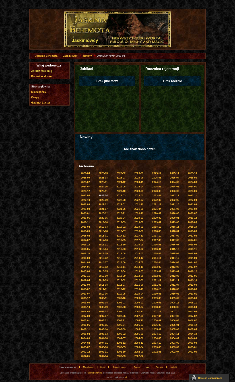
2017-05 (121, 240)
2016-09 (138, 244)
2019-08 (138, 222)
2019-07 (156, 222)
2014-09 (192, 258)
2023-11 (103, 191)
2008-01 (121, 311)
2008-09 (103, 307)
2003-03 (156, 347)
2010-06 (103, 293)
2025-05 (156, 177)
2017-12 (121, 235)
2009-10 (121, 298)
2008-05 (174, 307)
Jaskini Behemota (94, 373)
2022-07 (138, 200)
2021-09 (192, 204)
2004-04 (174, 338)
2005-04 (85, 333)
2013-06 (85, 271)
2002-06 (192, 351)
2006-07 (192, 320)
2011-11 (174, 280)
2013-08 (174, 267)
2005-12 (192, 325)
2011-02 (85, 289)
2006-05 (103, 325)
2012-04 (85, 280)
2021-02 (192, 209)
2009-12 (85, 298)
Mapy (148, 367)
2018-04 (174, 231)
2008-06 (156, 307)
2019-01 (138, 226)
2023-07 (174, 191)
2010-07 (85, 293)
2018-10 (192, 226)
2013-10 (138, 267)
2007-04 (156, 316)
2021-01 (85, 213)
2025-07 (121, 177)
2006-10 (138, 320)
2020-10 (138, 213)
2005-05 (192, 329)
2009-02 (138, 302)
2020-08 (174, 213)
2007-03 (174, 316)
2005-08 (138, 329)
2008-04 (192, 307)
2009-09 (138, 298)
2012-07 (156, 275)
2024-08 (192, 182)
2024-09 (174, 182)
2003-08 (192, 342)
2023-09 (138, 191)
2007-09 (192, 311)
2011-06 (138, 284)
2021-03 (174, 209)
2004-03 (192, 338)
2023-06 (192, 191)
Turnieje (159, 367)
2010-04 (138, 293)
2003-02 (174, 347)
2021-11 (156, 204)
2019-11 (85, 222)
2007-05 (138, 316)
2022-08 (121, 200)
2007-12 (138, 311)
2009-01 (156, 302)
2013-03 (138, 271)
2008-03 (85, 311)
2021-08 (85, 209)
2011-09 (85, 284)
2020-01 (174, 217)
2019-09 (121, 222)
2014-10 (174, 258)
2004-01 (103, 342)
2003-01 (192, 347)
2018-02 (85, 235)
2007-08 (85, 316)
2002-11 (103, 351)
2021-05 (138, 209)
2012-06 (174, 275)
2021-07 (103, 209)
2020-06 (85, 217)
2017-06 (103, 240)
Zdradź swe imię (41, 71)
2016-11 (103, 244)
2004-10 (192, 333)
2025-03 (192, 177)
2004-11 (174, 333)
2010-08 (192, 289)
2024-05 (121, 186)
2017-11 (138, 235)
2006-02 (156, 325)
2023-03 (121, 195)
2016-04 (103, 249)
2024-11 (138, 182)
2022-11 (192, 195)
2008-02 (103, 311)
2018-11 (174, 226)
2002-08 (156, 351)
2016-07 (174, 244)
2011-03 (192, 284)
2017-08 (192, 235)
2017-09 (174, 235)
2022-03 (85, 204)
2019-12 (192, 217)
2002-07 (174, 351)
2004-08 (103, 338)
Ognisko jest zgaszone (210, 378)
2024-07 (85, 186)
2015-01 (121, 258)
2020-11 (121, 213)
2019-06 (174, 222)
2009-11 (103, 298)
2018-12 (156, 226)
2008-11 (192, 302)
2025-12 (156, 173)
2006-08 (174, 320)
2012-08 (138, 275)
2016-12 (85, 244)
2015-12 (174, 249)
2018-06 (138, 231)
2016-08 (156, 244)
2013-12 (103, 267)
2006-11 (121, 320)
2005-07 (156, 329)
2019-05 (192, 222)
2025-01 (103, 182)
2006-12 (103, 320)
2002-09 (138, 351)
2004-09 (85, 338)
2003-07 (85, 347)
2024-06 (103, 186)
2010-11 (138, 289)
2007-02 (192, 316)
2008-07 (138, 307)
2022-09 (103, 200)
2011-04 (174, 284)
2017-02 (174, 240)
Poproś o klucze (41, 76)
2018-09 (85, 231)
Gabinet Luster (40, 102)
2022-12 (174, 195)
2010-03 (156, 293)
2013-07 (192, 267)
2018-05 (156, 231)
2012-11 (85, 275)
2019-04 (85, 226)
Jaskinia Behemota (46, 55)
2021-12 (138, 204)
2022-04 (192, 200)
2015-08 (121, 253)
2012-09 (121, 275)
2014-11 (156, 258)
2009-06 (192, 298)
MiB (126, 377)
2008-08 (121, 307)
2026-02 (121, 173)
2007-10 (174, 311)
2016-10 (121, 244)
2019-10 (103, 222)
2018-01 (103, 235)
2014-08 (85, 262)
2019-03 (103, 226)
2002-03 (121, 356)
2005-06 (174, 329)
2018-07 (121, 231)
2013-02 (156, 271)
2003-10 (156, 342)
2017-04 (138, 240)
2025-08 (103, 177)
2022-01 (121, 204)
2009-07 (174, 298)
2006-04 (121, 325)
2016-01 (156, 249)
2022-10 (85, 200)
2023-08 (156, 191)
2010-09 (174, 289)
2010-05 (121, 293)
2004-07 (121, 338)
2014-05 (138, 262)
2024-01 (192, 186)
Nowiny (87, 55)
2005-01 (138, 333)
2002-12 (85, 351)
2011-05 (156, 284)
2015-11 (192, 249)
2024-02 (174, 186)
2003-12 (121, 342)
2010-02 (174, 293)
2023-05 (85, 195)
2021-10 (174, 204)
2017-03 (156, 240)
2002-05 (85, 356)
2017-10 (156, 235)
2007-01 (85, 320)
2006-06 (85, 325)
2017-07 (85, 240)
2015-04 (192, 253)
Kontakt (173, 367)
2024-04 (138, 186)
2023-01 (156, 195)
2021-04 (156, 209)
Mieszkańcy (38, 91)
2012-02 (121, 280)
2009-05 (85, 302)
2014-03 (174, 262)
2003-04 (138, 347)
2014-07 (103, 262)
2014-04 (156, 262)
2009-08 (156, 298)
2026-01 (138, 173)
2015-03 (85, 258)
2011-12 (156, 280)
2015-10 (85, 253)
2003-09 (174, 342)
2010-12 (121, 289)
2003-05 (121, 347)
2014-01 (85, 267)
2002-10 (121, 351)
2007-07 (103, 316)
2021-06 (121, 209)
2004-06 (138, 338)
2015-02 (103, 258)
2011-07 (121, 284)
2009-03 (121, 302)
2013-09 (156, 267)
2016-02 (138, 249)
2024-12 (121, 182)
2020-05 (103, 217)
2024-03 (156, 186)
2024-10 (156, 182)
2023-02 (138, 195)
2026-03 (103, 173)
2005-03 (103, 333)
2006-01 (174, 325)
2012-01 (138, 280)
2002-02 (138, 356)
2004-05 (156, 338)
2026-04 (85, 173)
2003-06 (103, 347)
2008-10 (85, 307)
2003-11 (138, 342)
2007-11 (156, 311)
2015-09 (103, 253)
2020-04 (121, 217)
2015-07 (138, 253)
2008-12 (174, 302)
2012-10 (103, 275)
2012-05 (192, 275)
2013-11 (121, 267)
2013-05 (103, 271)
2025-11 (174, 173)
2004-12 (156, 333)
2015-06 (156, 253)
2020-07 (192, 213)
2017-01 (192, 240)
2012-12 (192, 271)
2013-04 (121, 271)
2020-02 (156, 217)
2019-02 (121, 226)
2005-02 (121, 333)
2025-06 (138, 177)
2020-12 (103, 213)
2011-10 (192, 280)
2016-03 (121, 249)
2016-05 (85, 249)
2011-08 (103, 284)
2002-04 (103, 356)
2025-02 (85, 182)
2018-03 (192, 231)
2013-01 (174, 271)
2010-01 (192, 293)
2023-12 (85, 191)
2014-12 (138, 258)
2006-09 (156, 320)
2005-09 (121, 329)
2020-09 (156, 213)
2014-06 (121, 262)
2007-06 (121, 316)
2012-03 (103, 280)
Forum (137, 367)
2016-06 (192, 244)
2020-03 (138, 217)
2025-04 (174, 177)
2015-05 (174, 253)
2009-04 (103, 302)
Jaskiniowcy (70, 55)
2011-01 (103, 289)
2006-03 (138, 325)
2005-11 (85, 329)
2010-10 (156, 289)
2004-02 (85, 342)
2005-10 (103, 329)
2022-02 (103, 204)
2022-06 (156, 200)
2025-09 (85, 177)
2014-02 (192, 262)
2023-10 (121, 191)
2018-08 (103, 231)
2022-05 (174, 200)
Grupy (35, 97)
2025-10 (192, 173)
